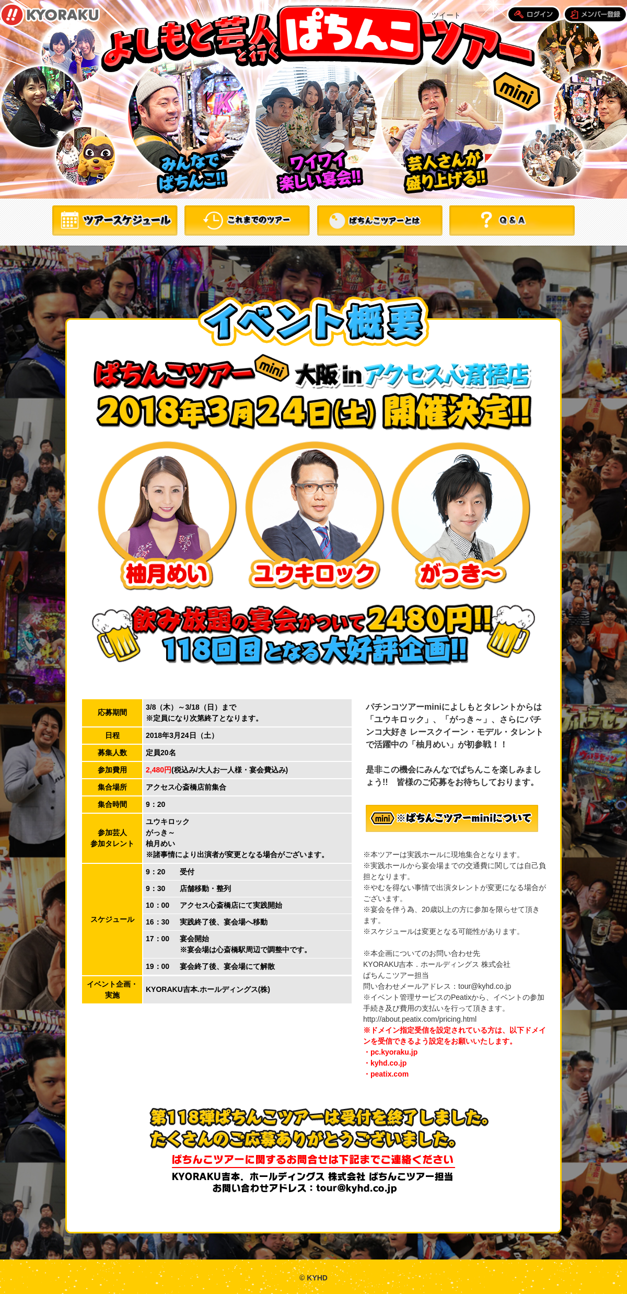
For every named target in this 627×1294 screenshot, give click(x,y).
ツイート (446, 15)
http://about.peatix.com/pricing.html (420, 1019)
